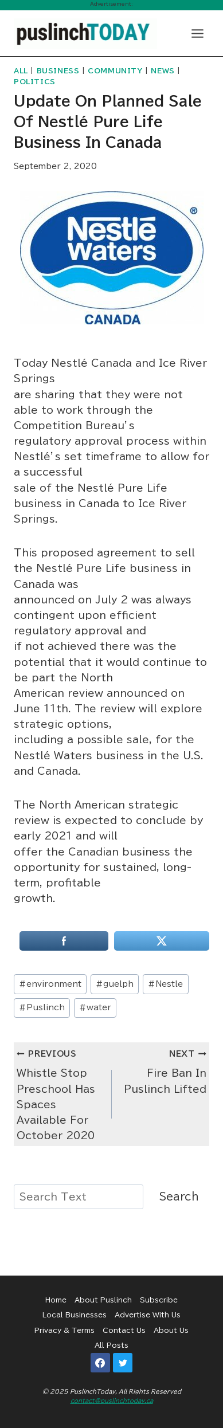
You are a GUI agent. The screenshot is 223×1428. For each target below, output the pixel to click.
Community (115, 71)
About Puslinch (103, 1299)
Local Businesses (74, 1314)
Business (58, 71)
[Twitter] (122, 1362)
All (21, 71)
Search (179, 1196)
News (162, 71)
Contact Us (124, 1330)
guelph (115, 984)
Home (55, 1299)
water (95, 1007)
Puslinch (42, 1007)
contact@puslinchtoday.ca (112, 1400)
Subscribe (159, 1299)
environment (50, 984)
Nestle (165, 984)
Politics (35, 82)
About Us (171, 1330)
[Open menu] (197, 33)
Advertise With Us (148, 1314)
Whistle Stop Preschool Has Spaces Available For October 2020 (59, 1092)
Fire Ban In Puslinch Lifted (164, 1069)
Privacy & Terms (64, 1330)
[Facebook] (100, 1362)
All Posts (111, 1344)
